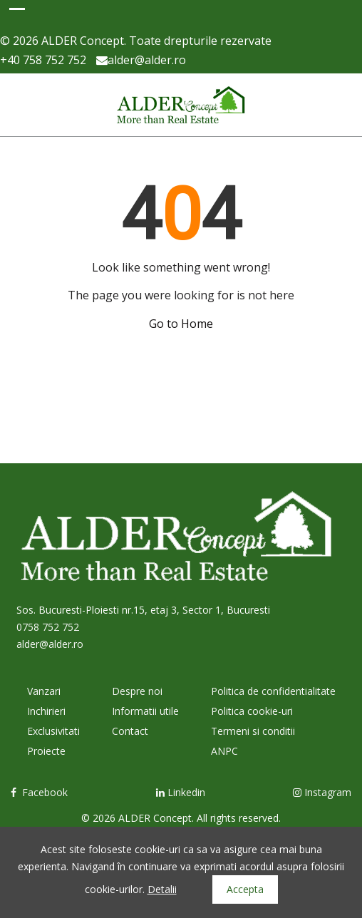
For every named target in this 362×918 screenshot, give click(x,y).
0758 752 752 (47, 627)
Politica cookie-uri (252, 711)
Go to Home (181, 323)
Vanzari (44, 691)
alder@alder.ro (141, 60)
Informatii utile (145, 711)
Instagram (322, 792)
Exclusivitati (53, 731)
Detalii (162, 889)
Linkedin (180, 792)
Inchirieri (46, 711)
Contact (130, 731)
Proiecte (46, 751)
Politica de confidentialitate (273, 691)
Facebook (39, 792)
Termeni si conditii (253, 731)
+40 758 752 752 (43, 60)
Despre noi (137, 691)
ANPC (224, 751)
